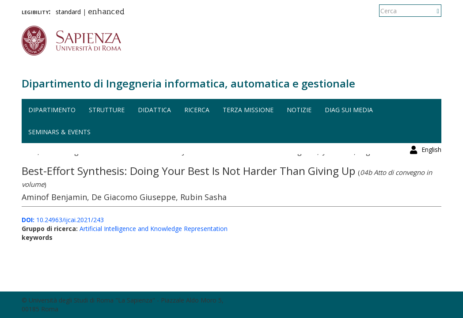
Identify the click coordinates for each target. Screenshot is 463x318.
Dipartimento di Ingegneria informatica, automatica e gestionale (188, 83)
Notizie (299, 110)
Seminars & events (59, 132)
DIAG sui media (349, 110)
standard (68, 12)
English (431, 11)
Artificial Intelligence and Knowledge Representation (154, 228)
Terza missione (248, 110)
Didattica (154, 110)
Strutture (107, 110)
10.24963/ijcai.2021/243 (63, 220)
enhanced (106, 12)
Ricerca (196, 110)
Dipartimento (52, 110)
